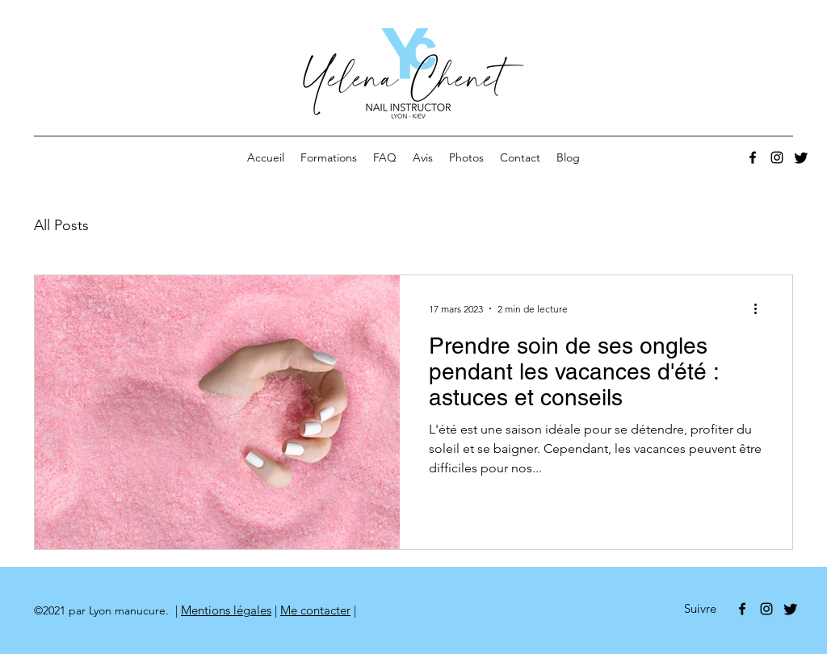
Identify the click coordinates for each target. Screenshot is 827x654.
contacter (324, 610)
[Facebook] (753, 157)
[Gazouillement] (801, 157)
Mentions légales (226, 610)
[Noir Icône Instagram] (777, 157)
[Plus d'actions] (760, 308)
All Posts (61, 225)
